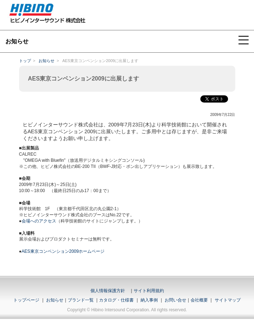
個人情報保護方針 (107, 290)
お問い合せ (175, 300)
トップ (25, 60)
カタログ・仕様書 (116, 300)
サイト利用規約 (149, 290)
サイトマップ (228, 300)
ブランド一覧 (81, 300)
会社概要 (199, 300)
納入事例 (148, 300)
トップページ (26, 300)
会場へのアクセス (39, 221)
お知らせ (46, 60)
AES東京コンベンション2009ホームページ (63, 251)
